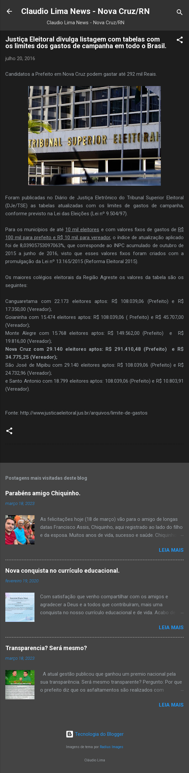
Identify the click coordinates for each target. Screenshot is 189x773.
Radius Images (111, 747)
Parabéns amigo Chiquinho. (43, 493)
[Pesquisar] (180, 13)
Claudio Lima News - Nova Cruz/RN (85, 11)
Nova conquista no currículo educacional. (62, 570)
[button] (180, 41)
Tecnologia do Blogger (95, 734)
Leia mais (171, 550)
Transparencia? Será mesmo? (46, 647)
